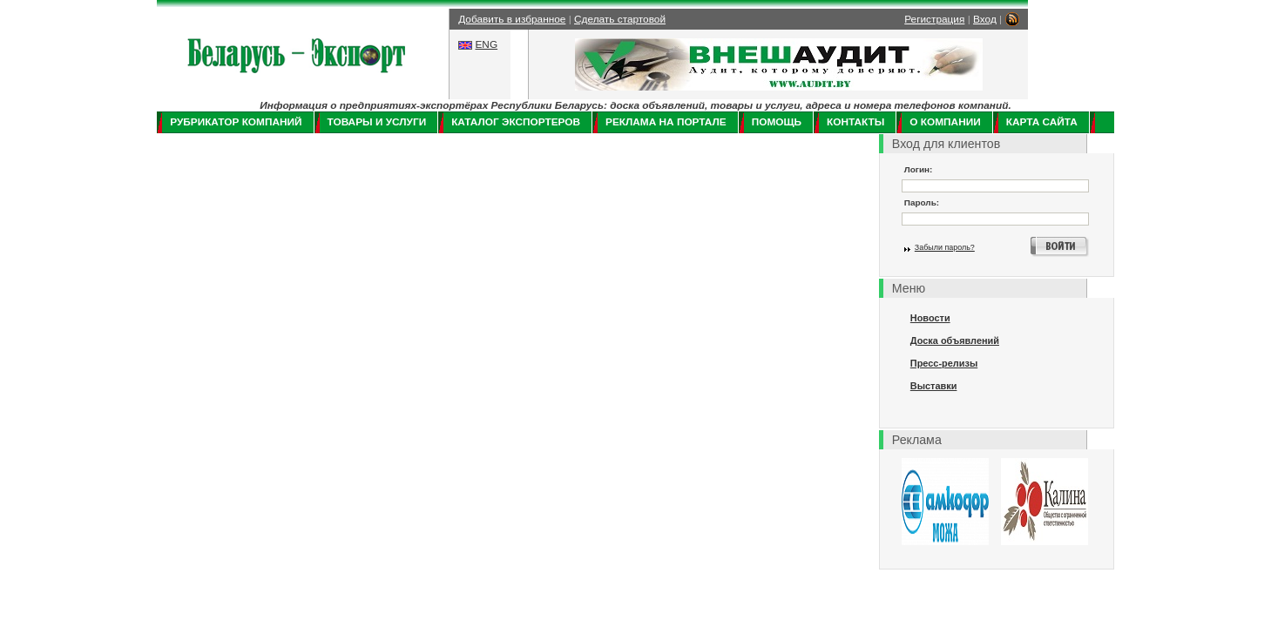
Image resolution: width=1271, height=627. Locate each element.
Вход (985, 19)
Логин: (918, 169)
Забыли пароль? (945, 247)
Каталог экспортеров (515, 122)
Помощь (776, 122)
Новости (930, 318)
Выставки (933, 386)
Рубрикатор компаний (235, 122)
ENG (486, 44)
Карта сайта (1042, 122)
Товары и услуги (377, 122)
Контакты (855, 122)
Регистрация (934, 19)
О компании (944, 122)
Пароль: (921, 202)
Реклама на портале (666, 122)
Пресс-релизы (943, 363)
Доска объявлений (954, 340)
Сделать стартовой (620, 19)
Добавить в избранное (511, 19)
